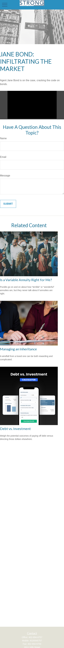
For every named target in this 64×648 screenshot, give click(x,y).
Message (5, 175)
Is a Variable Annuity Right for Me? (26, 280)
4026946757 (36, 640)
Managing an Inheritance (18, 349)
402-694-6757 (35, 637)
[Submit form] (8, 204)
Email (3, 157)
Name (3, 138)
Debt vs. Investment (15, 428)
